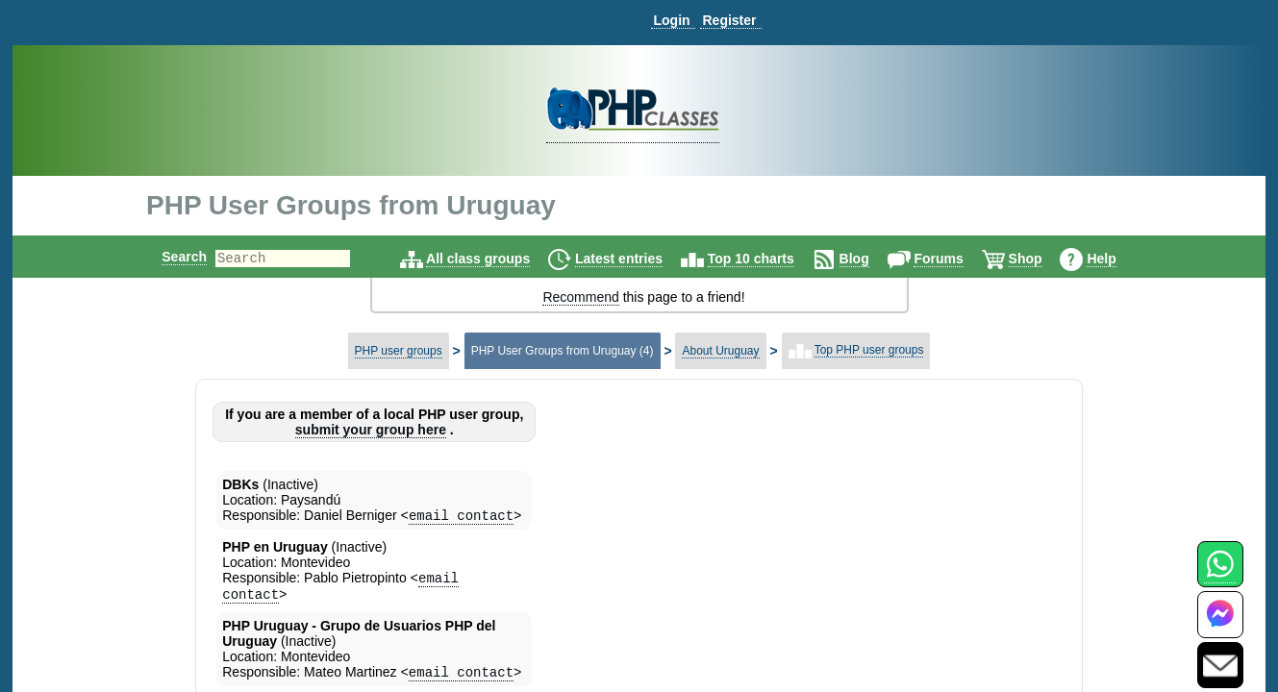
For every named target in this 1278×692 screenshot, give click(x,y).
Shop (1042, 258)
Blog (871, 258)
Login (671, 20)
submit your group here (370, 429)
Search (167, 256)
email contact (461, 516)
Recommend (580, 297)
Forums (954, 258)
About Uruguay (720, 351)
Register (729, 20)
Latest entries (635, 258)
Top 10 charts (767, 258)
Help (1117, 258)
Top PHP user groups (869, 350)
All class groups (494, 258)
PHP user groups (398, 351)
